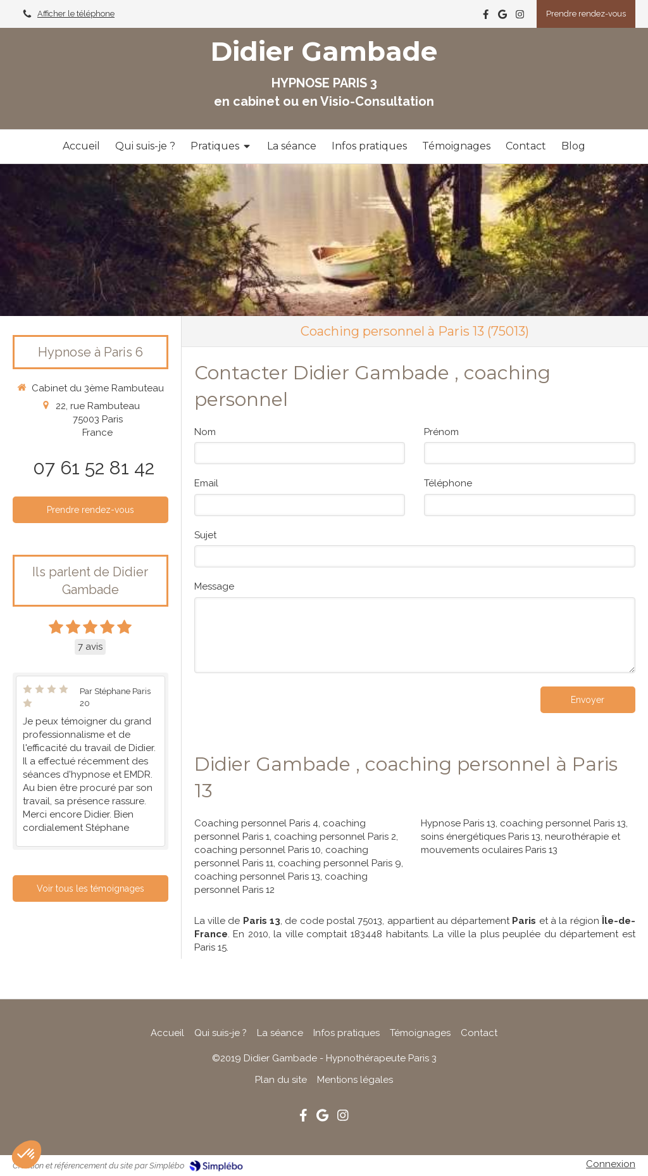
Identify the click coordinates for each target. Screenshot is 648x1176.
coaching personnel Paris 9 (339, 863)
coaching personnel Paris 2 (335, 836)
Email (206, 483)
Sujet (205, 535)
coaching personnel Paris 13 (257, 876)
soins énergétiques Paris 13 (480, 836)
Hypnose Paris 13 (458, 823)
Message (214, 586)
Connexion (610, 1164)
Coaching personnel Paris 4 (256, 823)
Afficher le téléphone (76, 13)
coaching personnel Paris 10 (257, 850)
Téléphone (448, 483)
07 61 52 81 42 (93, 468)
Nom (205, 432)
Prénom (441, 432)
